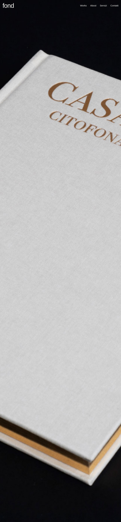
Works (83, 5)
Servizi (103, 5)
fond (8, 5)
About (93, 5)
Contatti (114, 5)
